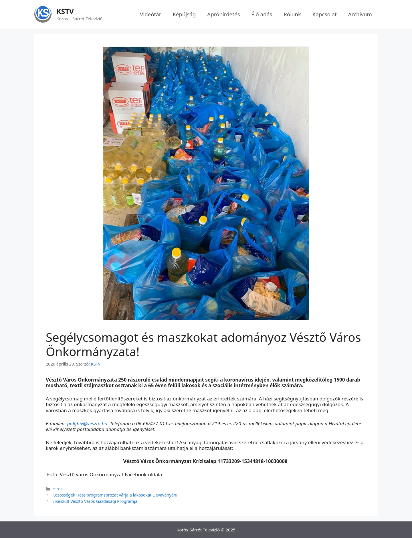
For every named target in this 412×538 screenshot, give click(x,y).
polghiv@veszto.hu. (87, 423)
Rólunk (292, 14)
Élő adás (261, 14)
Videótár (150, 14)
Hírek (57, 488)
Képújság (184, 14)
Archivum (360, 14)
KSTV (65, 11)
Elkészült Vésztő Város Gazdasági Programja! (95, 501)
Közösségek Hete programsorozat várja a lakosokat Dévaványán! (114, 495)
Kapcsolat (324, 14)
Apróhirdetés (223, 14)
